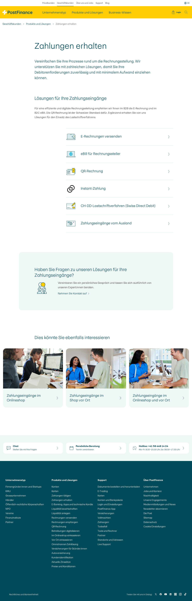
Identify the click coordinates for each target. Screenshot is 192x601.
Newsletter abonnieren (156, 508)
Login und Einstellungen (110, 504)
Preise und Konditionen (64, 566)
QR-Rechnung (59, 526)
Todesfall (102, 526)
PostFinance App (106, 508)
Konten (55, 486)
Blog (107, 3)
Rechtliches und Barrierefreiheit (23, 594)
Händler (10, 500)
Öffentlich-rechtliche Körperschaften (25, 504)
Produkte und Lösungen (38, 24)
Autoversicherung (61, 553)
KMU (8, 491)
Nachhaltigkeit (151, 495)
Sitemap (148, 517)
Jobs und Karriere (153, 491)
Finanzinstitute (13, 517)
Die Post (148, 513)
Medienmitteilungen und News (159, 504)
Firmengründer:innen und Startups (23, 486)
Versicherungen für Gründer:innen (69, 548)
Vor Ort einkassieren (62, 539)
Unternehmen (151, 486)
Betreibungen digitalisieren (66, 530)
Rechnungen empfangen (65, 522)
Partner (9, 522)
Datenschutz (150, 522)
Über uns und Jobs (84, 3)
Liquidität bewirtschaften (65, 508)
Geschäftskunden (11, 24)
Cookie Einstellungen (155, 526)
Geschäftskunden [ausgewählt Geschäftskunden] (65, 3)
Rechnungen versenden (64, 517)
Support (99, 3)
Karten (55, 491)
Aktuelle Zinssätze (61, 561)
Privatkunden (48, 3)
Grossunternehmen (16, 495)
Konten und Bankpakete (110, 500)
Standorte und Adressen (110, 539)
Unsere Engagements (155, 500)
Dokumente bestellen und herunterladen (119, 486)
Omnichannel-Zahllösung (65, 544)
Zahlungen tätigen (61, 495)
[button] (186, 12)
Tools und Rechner (107, 530)
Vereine (10, 513)
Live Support (104, 544)
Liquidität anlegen (61, 513)
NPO (8, 508)
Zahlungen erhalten (62, 500)
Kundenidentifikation (62, 557)
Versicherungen (106, 513)
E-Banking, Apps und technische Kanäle (72, 504)
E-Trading (103, 491)
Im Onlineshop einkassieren (66, 535)
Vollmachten (104, 517)
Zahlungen (103, 522)
